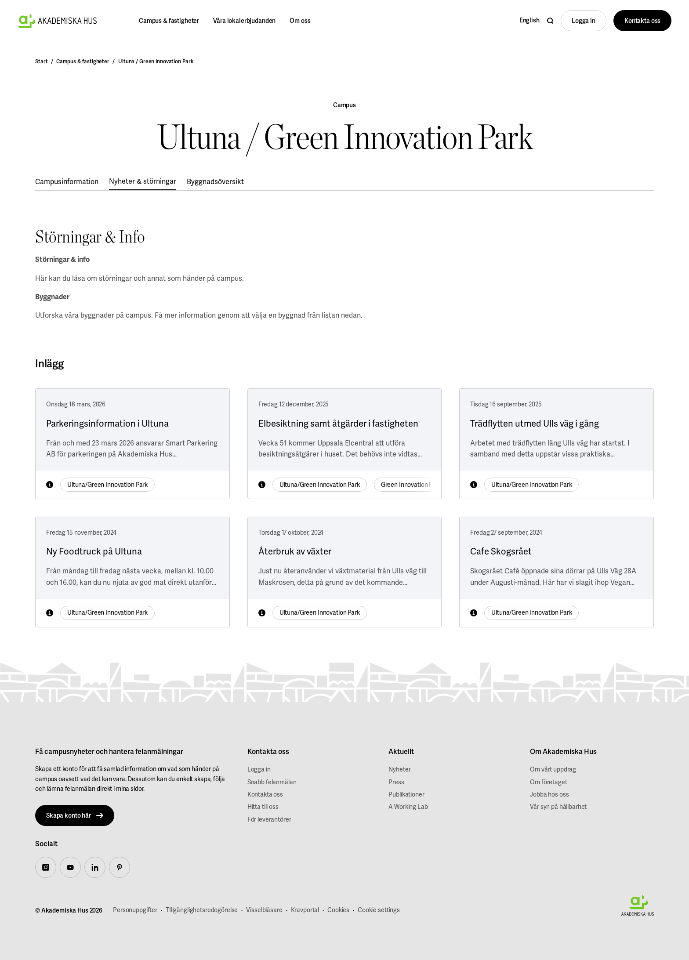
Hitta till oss (263, 807)
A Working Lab (408, 807)
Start (41, 61)
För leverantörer (269, 819)
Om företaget (548, 782)
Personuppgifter (135, 910)
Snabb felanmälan (272, 782)
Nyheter (399, 769)
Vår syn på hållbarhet (558, 807)
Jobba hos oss (549, 794)
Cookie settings (379, 910)
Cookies (338, 910)
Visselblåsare (264, 910)
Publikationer (406, 794)
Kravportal (305, 910)
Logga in (259, 769)
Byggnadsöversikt (215, 181)
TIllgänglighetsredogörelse (202, 910)
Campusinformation (66, 181)
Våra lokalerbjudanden (244, 21)
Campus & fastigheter (169, 21)
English (529, 20)
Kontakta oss (265, 794)
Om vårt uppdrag (553, 769)
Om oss (300, 21)
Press (396, 782)
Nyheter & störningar (142, 181)
